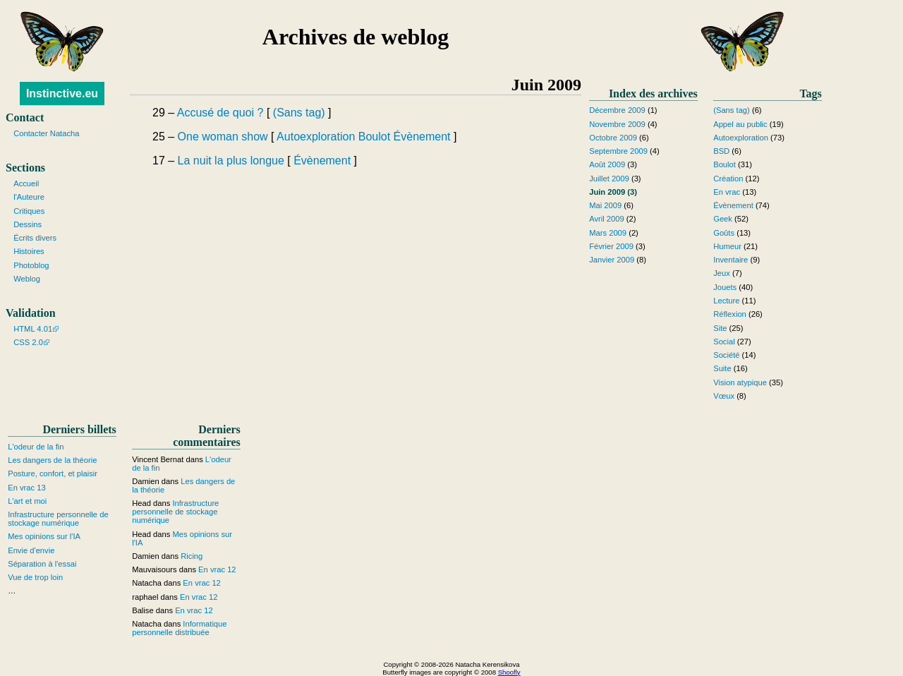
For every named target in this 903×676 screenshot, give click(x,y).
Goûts (723, 233)
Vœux (723, 396)
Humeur (727, 246)
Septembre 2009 (618, 151)
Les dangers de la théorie (52, 460)
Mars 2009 (607, 233)
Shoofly (509, 672)
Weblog (26, 278)
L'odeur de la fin (35, 446)
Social (723, 341)
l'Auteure (28, 197)
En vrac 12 (217, 569)
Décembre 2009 (617, 110)
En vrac (726, 192)
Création (728, 178)
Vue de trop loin (35, 577)
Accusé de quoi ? (220, 113)
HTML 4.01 (32, 329)
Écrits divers (34, 238)
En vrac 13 (26, 487)
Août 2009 (607, 164)
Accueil (26, 183)
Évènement (422, 137)
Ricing (191, 556)
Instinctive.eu (62, 93)
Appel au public (740, 124)
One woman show (223, 137)
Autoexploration (316, 137)
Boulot (374, 137)
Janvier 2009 (611, 259)
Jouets (725, 287)
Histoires (28, 251)
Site (720, 328)
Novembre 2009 (617, 124)
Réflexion (729, 314)
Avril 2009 (606, 219)
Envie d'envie (31, 550)
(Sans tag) (299, 113)
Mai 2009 (605, 205)
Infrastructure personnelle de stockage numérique (58, 518)
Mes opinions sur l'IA (44, 536)
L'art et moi (27, 501)
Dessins (27, 224)
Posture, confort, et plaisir (52, 473)
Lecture (726, 300)
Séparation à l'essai (42, 564)
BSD (721, 151)
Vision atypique (740, 382)
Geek (722, 219)
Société (726, 355)
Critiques (28, 211)
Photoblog (31, 265)
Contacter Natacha (46, 133)
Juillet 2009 (609, 178)
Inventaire (730, 259)
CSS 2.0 (28, 342)
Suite (722, 368)
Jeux (721, 273)
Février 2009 (611, 246)
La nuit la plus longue (231, 161)
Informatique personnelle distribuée (179, 628)
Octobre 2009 (613, 137)
